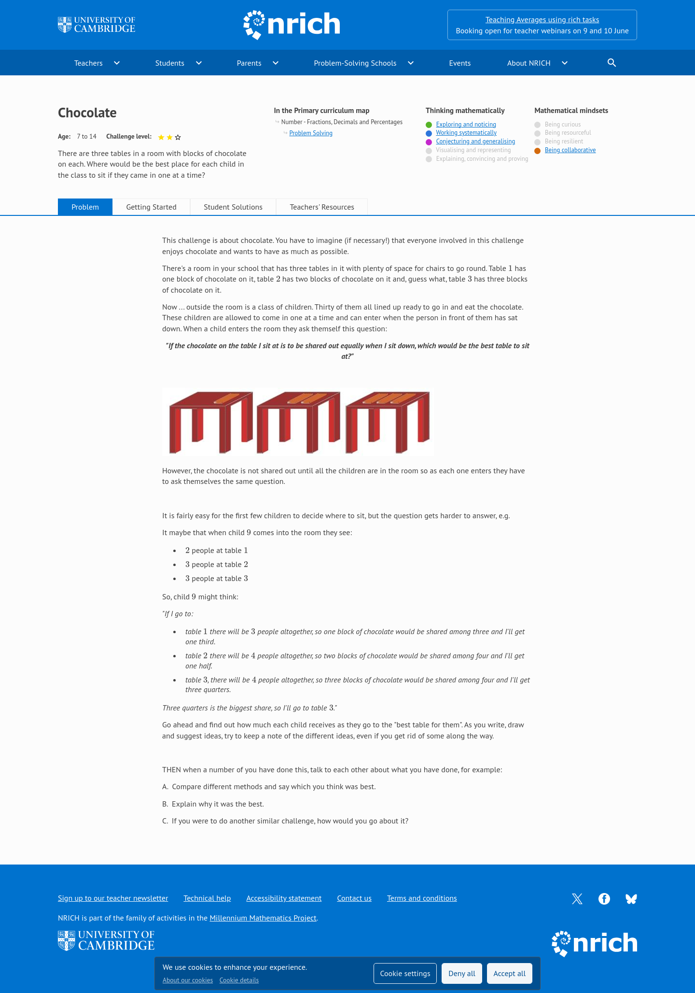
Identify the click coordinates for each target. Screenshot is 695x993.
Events (460, 63)
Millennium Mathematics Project (262, 917)
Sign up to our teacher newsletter (113, 898)
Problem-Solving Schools (355, 63)
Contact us (354, 898)
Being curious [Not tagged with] (563, 124)
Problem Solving (311, 133)
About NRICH (529, 63)
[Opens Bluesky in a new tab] (631, 898)
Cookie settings (405, 973)
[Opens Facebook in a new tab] (604, 898)
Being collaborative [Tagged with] (570, 150)
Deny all (461, 973)
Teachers (88, 63)
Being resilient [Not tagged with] (564, 141)
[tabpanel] (347, 530)
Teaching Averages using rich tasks (542, 19)
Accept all (510, 973)
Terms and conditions (422, 898)
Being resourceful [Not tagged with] (568, 132)
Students (169, 63)
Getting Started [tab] (151, 207)
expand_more (117, 63)
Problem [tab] (85, 207)
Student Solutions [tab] (233, 207)
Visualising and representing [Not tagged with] (473, 150)
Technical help (207, 898)
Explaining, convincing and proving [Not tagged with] (482, 159)
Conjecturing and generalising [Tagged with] (475, 141)
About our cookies (188, 980)
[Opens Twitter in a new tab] (577, 898)
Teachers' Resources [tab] (322, 207)
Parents (249, 63)
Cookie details (239, 980)
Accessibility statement (283, 898)
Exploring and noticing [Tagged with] (466, 124)
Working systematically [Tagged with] (466, 132)
